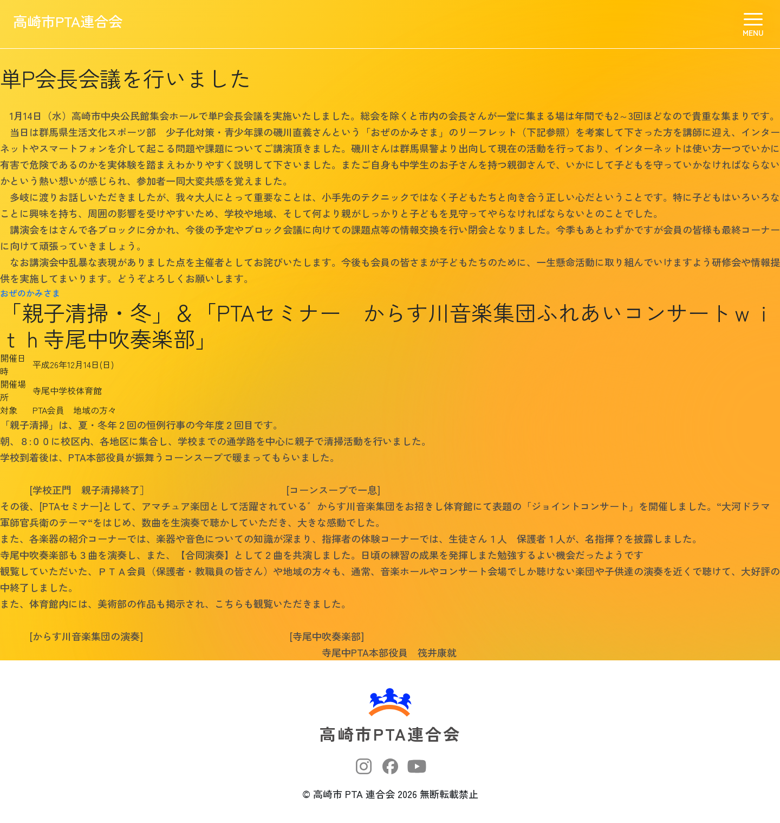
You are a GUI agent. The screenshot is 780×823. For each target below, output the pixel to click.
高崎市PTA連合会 (83, 24)
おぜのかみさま (30, 292)
